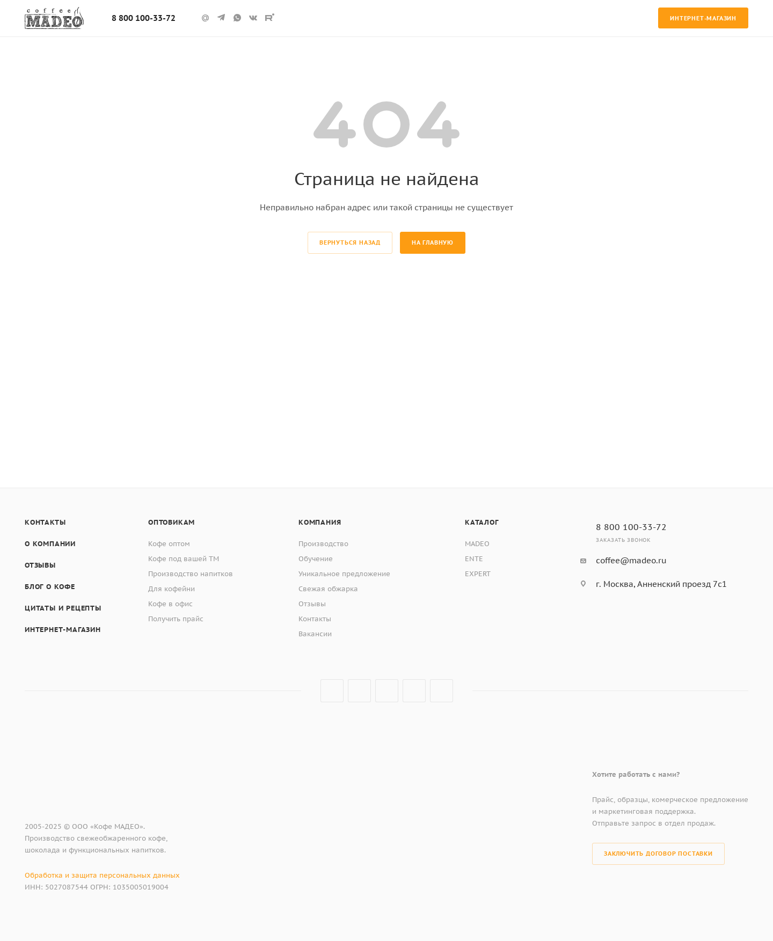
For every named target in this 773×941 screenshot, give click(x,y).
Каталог (482, 522)
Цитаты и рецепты (63, 608)
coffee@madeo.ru (631, 560)
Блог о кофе (50, 586)
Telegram (359, 690)
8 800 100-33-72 (144, 18)
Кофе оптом (169, 543)
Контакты (45, 522)
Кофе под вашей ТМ (183, 558)
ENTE (474, 558)
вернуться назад (350, 242)
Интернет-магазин (63, 629)
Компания (319, 522)
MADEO (477, 543)
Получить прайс (175, 618)
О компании (50, 543)
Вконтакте (332, 690)
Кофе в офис (170, 603)
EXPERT (478, 573)
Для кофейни (171, 588)
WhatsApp (237, 17)
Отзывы (40, 565)
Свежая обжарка (328, 588)
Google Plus (414, 690)
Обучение (315, 558)
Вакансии (315, 633)
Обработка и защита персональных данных (102, 875)
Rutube (269, 17)
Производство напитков (190, 573)
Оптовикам (171, 522)
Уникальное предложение (344, 573)
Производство (323, 543)
